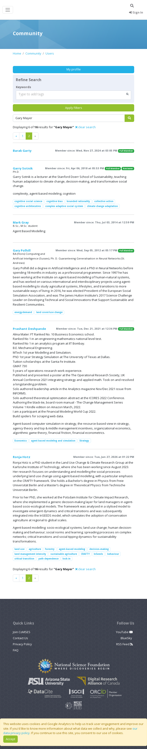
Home (17, 53)
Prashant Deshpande (29, 329)
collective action (103, 201)
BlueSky (127, 638)
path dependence (48, 558)
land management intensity (30, 554)
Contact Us (20, 638)
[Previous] (16, 136)
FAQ (15, 650)
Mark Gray (21, 222)
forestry (50, 549)
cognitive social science (28, 201)
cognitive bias (54, 201)
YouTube (124, 632)
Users (50, 53)
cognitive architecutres (27, 206)
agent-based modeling (72, 549)
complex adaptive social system (64, 206)
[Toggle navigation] (7, 10)
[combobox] (73, 95)
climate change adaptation (102, 206)
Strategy (84, 440)
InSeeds (98, 554)
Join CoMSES (21, 632)
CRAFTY (85, 554)
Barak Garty (22, 150)
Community (33, 53)
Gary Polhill (22, 250)
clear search (85, 127)
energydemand (23, 312)
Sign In (136, 12)
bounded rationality (78, 201)
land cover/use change (49, 312)
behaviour (113, 554)
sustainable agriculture (63, 554)
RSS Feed (124, 644)
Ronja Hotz (21, 457)
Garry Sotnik (23, 168)
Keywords (23, 87)
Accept (10, 739)
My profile (73, 69)
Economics (20, 440)
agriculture (35, 549)
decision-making (99, 549)
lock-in (66, 558)
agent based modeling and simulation (53, 440)
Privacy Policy (22, 644)
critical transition (24, 558)
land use (19, 549)
